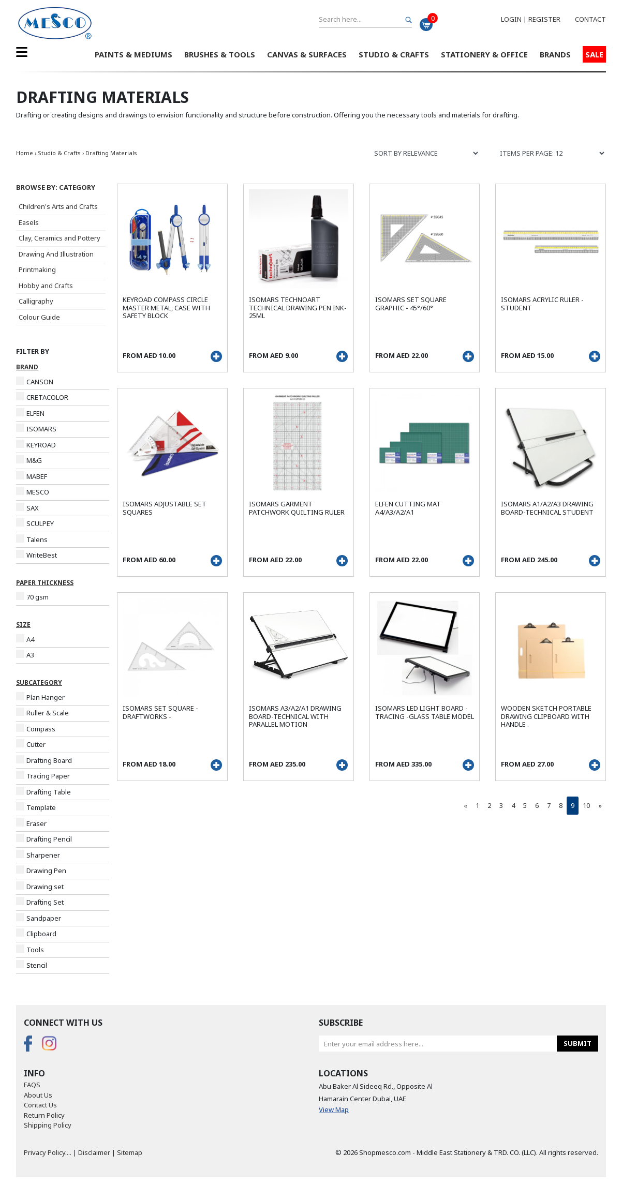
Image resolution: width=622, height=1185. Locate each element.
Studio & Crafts (394, 54)
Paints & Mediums (133, 54)
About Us (38, 1095)
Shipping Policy (47, 1125)
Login (511, 19)
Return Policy (44, 1115)
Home (24, 153)
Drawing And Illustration (56, 254)
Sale (594, 54)
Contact (590, 19)
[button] (62, 188)
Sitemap (129, 1152)
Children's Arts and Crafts (58, 206)
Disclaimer (94, 1152)
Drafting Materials (111, 153)
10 (586, 805)
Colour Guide (39, 317)
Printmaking (37, 269)
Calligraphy (36, 301)
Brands (555, 54)
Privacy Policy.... (47, 1152)
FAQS (32, 1084)
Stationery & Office (484, 54)
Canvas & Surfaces (307, 54)
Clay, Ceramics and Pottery (59, 238)
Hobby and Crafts (46, 285)
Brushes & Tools (219, 54)
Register (544, 19)
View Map (334, 1109)
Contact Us (40, 1104)
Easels (29, 222)
